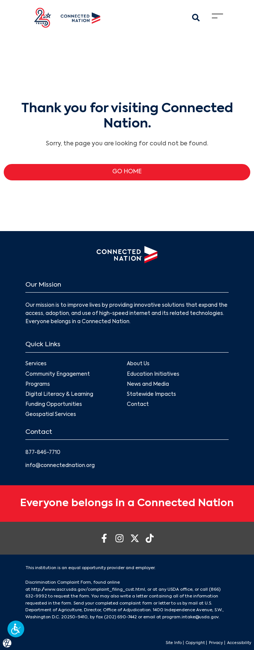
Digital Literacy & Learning (59, 394)
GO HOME (127, 172)
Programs (37, 384)
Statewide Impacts (151, 394)
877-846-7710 (42, 452)
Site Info (174, 643)
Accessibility (239, 643)
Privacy (216, 643)
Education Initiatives (153, 374)
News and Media (148, 384)
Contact (138, 404)
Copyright (195, 643)
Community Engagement (57, 374)
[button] (15, 629)
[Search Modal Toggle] (196, 18)
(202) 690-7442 (120, 617)
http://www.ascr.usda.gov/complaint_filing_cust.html (88, 589)
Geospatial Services (50, 414)
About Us (138, 364)
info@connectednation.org (60, 465)
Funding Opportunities (53, 404)
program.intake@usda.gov (190, 617)
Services (36, 364)
